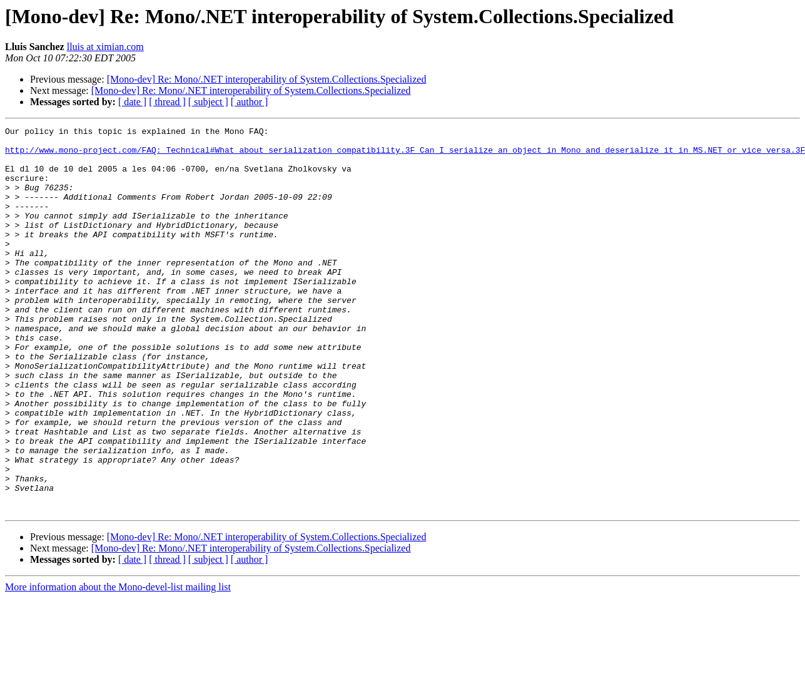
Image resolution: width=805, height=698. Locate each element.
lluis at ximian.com (105, 46)
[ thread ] (167, 101)
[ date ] (132, 101)
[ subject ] (208, 101)
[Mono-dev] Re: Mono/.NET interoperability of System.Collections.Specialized (267, 79)
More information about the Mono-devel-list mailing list (118, 664)
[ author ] (249, 101)
